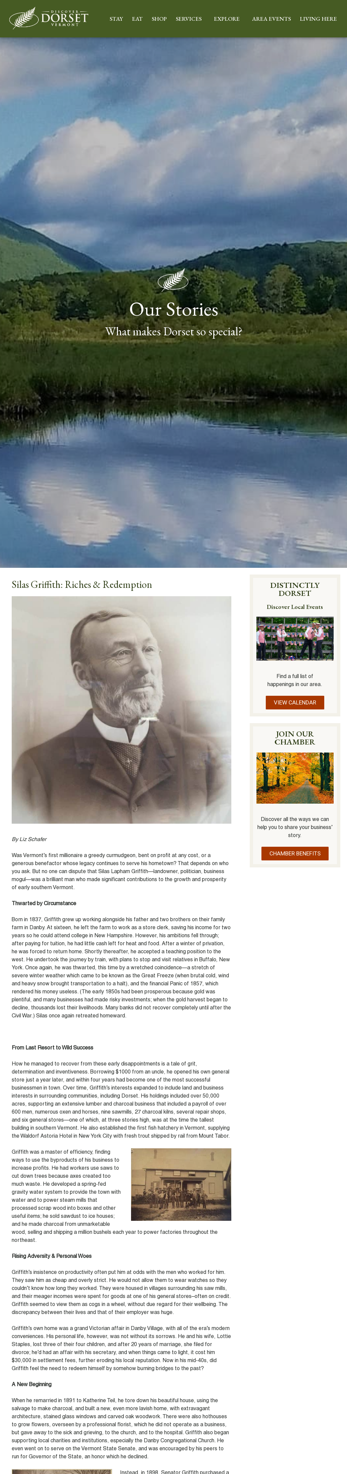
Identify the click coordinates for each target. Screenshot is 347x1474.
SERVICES (190, 18)
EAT (137, 18)
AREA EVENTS (271, 18)
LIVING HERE (320, 18)
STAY (116, 18)
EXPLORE (228, 18)
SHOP (159, 18)
